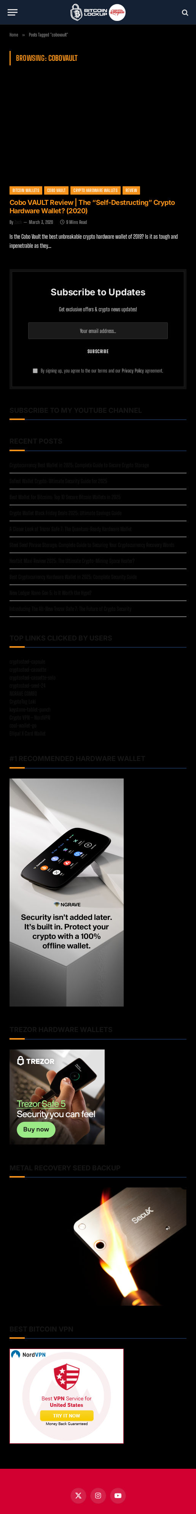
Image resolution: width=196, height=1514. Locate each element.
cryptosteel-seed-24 (28, 685)
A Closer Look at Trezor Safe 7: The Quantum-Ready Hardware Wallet (71, 529)
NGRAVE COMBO (23, 693)
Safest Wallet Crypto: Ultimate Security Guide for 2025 (58, 481)
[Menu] (13, 12)
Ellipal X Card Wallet (28, 733)
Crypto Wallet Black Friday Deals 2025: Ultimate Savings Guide (65, 513)
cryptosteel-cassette (28, 669)
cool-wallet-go (23, 725)
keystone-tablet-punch (30, 709)
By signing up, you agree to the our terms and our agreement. (98, 371)
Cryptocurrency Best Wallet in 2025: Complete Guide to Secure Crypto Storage (79, 465)
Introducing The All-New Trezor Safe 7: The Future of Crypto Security (70, 609)
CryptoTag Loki (23, 701)
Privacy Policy (133, 371)
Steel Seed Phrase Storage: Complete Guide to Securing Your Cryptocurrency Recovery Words (92, 545)
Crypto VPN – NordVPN (30, 717)
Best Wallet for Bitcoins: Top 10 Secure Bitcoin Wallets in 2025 (65, 497)
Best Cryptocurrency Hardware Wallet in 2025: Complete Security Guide (73, 577)
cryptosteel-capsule (27, 661)
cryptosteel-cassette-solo (33, 677)
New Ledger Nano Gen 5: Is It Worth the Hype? (50, 593)
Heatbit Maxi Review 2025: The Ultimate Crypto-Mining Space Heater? (72, 561)
